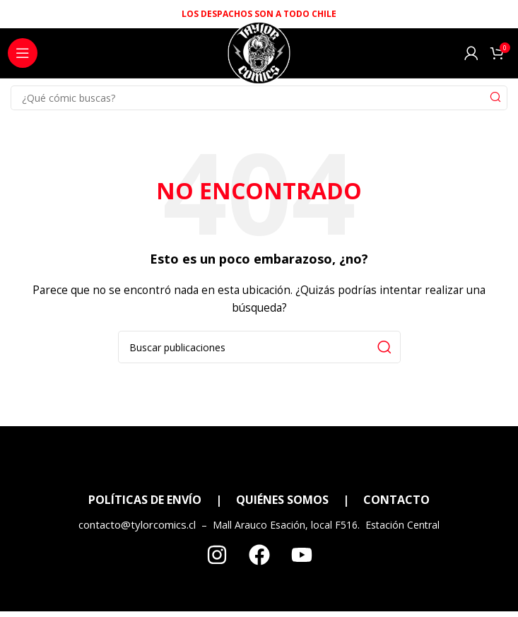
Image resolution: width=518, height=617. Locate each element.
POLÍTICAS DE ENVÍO (144, 499)
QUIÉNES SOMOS (282, 499)
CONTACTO (396, 499)
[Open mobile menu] (23, 53)
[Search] (259, 98)
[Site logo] (259, 57)
